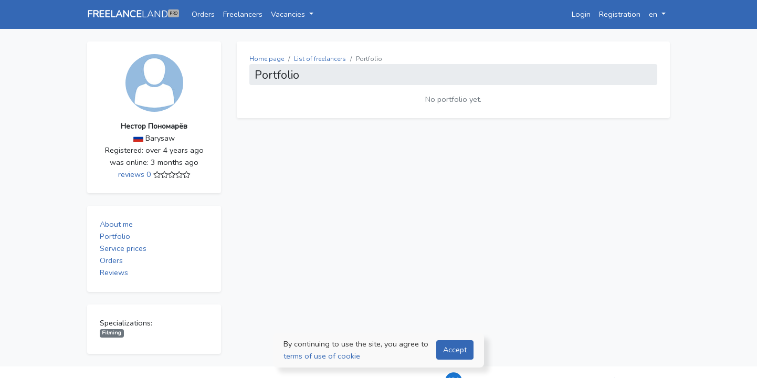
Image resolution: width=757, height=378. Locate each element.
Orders (203, 14)
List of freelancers (320, 59)
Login (581, 14)
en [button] (654, 14)
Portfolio (115, 236)
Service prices (123, 248)
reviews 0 (135, 174)
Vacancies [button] (289, 14)
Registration (619, 14)
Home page (266, 59)
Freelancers (242, 14)
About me (116, 224)
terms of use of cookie (321, 356)
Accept (455, 349)
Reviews (114, 272)
